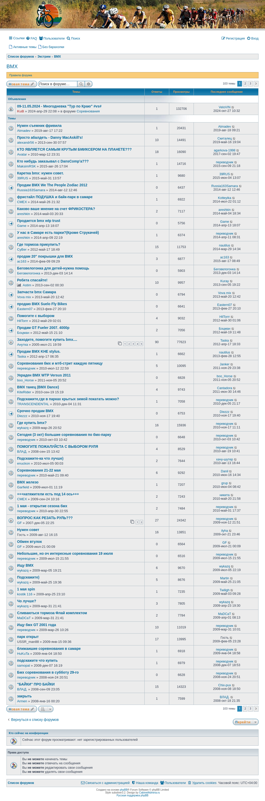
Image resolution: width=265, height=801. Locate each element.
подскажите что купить (37, 661)
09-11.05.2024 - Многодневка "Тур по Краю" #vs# (59, 106)
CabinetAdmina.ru (149, 792)
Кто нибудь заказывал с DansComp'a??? (53, 161)
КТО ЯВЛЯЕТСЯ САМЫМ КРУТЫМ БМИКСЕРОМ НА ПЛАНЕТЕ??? (74, 149)
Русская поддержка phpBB (132, 795)
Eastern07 (25, 309)
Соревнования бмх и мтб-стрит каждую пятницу (59, 363)
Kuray (224, 281)
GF (19, 523)
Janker (225, 364)
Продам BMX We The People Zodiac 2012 (52, 185)
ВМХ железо (28, 482)
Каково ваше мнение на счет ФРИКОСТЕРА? (56, 209)
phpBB (124, 789)
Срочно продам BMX (35, 411)
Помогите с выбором (35, 316)
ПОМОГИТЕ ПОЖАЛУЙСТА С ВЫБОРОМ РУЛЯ (57, 447)
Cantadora (224, 388)
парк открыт (28, 637)
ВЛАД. (22, 451)
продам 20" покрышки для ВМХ (45, 256)
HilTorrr (22, 321)
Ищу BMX (25, 565)
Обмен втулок (29, 542)
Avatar (22, 154)
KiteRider (24, 392)
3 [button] (250, 83)
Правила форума (20, 75)
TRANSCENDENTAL (33, 404)
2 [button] (245, 83)
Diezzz (22, 416)
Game (21, 226)
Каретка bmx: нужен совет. (40, 173)
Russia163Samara (31, 190)
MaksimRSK (26, 166)
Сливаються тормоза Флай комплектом (52, 613)
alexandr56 (25, 142)
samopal (23, 665)
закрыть (24, 696)
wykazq (22, 428)
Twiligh (225, 590)
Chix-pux (224, 685)
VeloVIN (224, 107)
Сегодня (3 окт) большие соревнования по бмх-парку (64, 435)
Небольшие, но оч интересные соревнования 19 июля (65, 554)
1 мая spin (26, 589)
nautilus (224, 245)
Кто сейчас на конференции (28, 733)
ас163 (21, 261)
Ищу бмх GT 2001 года (36, 625)
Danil (225, 471)
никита (224, 495)
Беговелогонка (28, 273)
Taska (224, 340)
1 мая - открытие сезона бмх (42, 506)
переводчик (224, 162)
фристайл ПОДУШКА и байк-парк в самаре (55, 197)
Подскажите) (28, 577)
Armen (22, 701)
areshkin (23, 214)
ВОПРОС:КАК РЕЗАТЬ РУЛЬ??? (45, 518)
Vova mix (24, 297)
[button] (256, 84)
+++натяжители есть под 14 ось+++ (48, 494)
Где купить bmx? (32, 423)
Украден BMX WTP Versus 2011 (44, 375)
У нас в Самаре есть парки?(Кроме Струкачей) (58, 233)
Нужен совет (28, 530)
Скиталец (224, 138)
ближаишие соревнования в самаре (49, 649)
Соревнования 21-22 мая (39, 470)
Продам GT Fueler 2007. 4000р (43, 328)
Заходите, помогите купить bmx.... (47, 340)
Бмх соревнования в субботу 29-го (48, 672)
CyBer (22, 249)
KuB (20, 111)
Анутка (22, 344)
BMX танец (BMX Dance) (38, 387)
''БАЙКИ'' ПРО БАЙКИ (36, 684)
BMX (12, 66)
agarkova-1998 (224, 150)
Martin (224, 578)
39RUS (22, 178)
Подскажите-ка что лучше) (40, 458)
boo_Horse (25, 380)
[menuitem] (31, 38)
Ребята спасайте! (32, 280)
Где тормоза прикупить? (38, 245)
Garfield (23, 487)
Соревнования (88, 111)
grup (224, 483)
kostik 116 (24, 594)
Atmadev (24, 131)
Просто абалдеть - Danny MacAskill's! (50, 138)
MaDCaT (24, 618)
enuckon (23, 463)
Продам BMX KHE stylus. (39, 351)
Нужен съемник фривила (39, 126)
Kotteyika (224, 198)
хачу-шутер (224, 459)
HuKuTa (23, 654)
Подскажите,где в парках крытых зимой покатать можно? (68, 399)
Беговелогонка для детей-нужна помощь (53, 268)
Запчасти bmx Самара (36, 292)
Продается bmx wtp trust (38, 221)
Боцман (23, 333)
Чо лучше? (26, 601)
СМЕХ (22, 202)
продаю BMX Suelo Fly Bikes (42, 304)
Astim (27, 285)
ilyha (224, 531)
